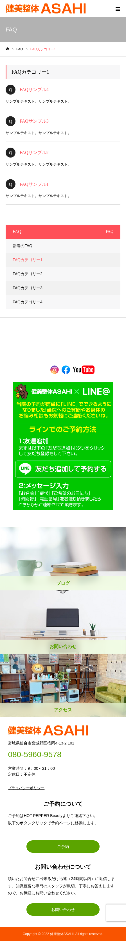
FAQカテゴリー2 (27, 274)
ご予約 (63, 846)
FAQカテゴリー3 (27, 288)
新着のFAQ (22, 245)
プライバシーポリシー (26, 788)
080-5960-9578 (34, 755)
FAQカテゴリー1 (27, 260)
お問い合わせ (63, 909)
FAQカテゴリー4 (27, 302)
